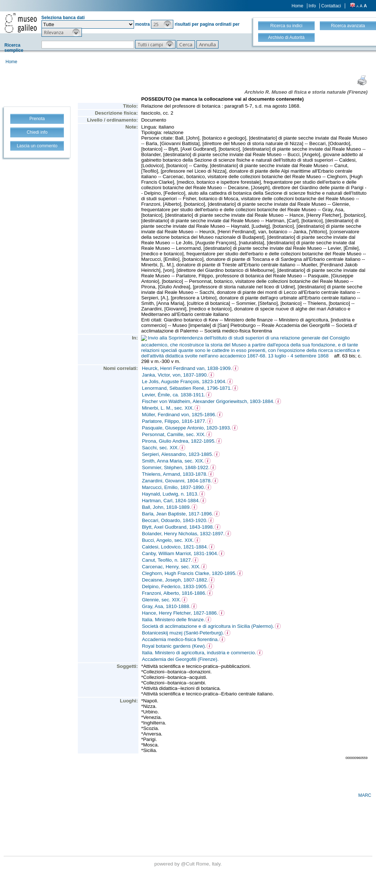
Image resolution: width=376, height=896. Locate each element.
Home (297, 5)
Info (312, 5)
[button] (162, 24)
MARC (364, 795)
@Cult (188, 864)
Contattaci (331, 5)
